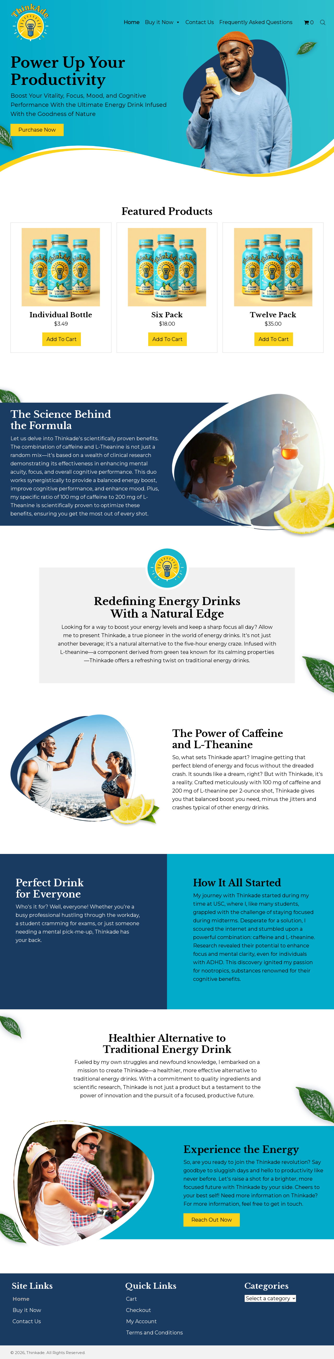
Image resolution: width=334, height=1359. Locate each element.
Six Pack (167, 315)
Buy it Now (162, 22)
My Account (141, 1321)
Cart (131, 1299)
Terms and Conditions (154, 1332)
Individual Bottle (60, 315)
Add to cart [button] (61, 339)
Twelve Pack (273, 315)
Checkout (138, 1310)
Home (132, 22)
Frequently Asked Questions (256, 22)
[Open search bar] (322, 22)
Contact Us (200, 22)
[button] (37, 130)
